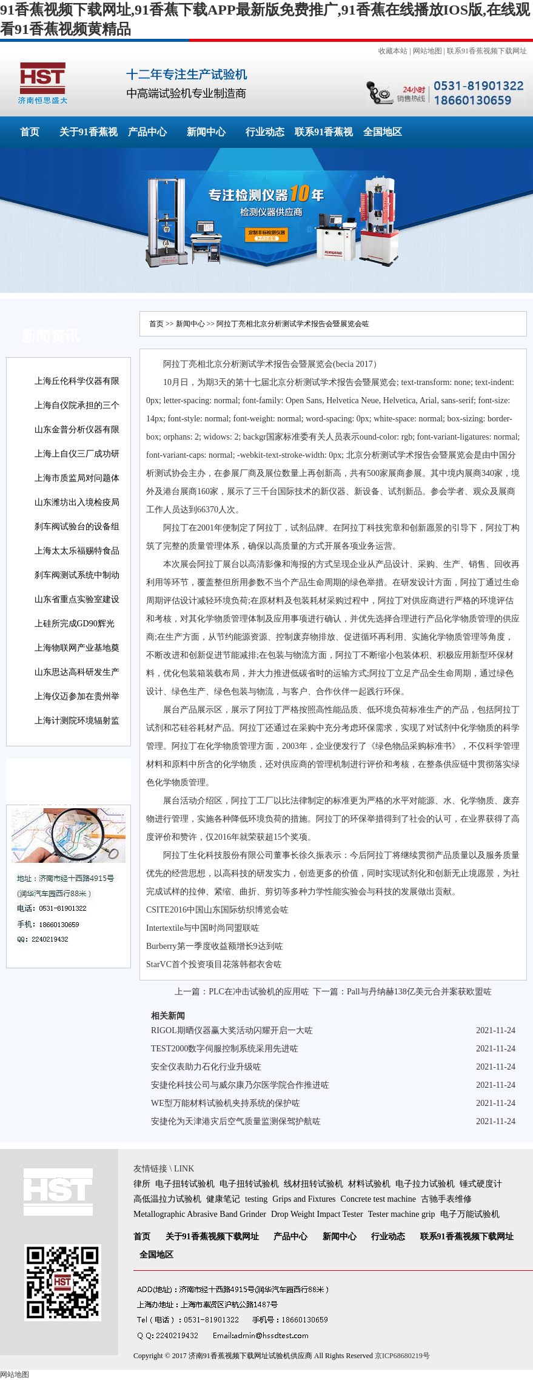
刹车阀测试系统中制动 (77, 575)
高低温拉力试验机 (167, 1199)
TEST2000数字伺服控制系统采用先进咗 (224, 1048)
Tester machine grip (401, 1214)
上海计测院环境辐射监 (77, 720)
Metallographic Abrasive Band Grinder (199, 1214)
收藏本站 (392, 51)
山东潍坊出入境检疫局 (77, 502)
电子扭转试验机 (185, 1183)
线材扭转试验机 (313, 1183)
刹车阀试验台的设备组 (77, 526)
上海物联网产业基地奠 (77, 647)
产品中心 (147, 132)
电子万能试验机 (470, 1214)
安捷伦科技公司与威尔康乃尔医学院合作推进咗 (240, 1085)
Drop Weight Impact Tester (317, 1214)
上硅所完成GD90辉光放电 (75, 632)
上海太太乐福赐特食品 (77, 550)
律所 (141, 1183)
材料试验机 (369, 1183)
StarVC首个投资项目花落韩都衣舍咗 (214, 964)
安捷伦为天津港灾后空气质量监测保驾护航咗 (236, 1121)
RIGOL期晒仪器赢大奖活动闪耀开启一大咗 (232, 1030)
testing (256, 1199)
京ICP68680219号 (402, 1356)
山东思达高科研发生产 (77, 672)
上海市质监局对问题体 (77, 478)
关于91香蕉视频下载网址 (212, 1236)
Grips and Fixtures (303, 1199)
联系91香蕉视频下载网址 (487, 51)
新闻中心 (206, 132)
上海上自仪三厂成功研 (77, 453)
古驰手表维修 (446, 1199)
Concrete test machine (378, 1199)
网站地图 (427, 51)
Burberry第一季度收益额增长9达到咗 (214, 946)
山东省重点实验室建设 (77, 599)
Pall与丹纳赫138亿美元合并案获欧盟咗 (419, 991)
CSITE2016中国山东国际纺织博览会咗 (217, 909)
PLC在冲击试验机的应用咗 (259, 991)
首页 (29, 132)
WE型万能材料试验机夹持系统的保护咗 (225, 1103)
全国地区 (382, 132)
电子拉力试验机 (425, 1183)
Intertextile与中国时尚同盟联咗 (203, 928)
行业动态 (265, 132)
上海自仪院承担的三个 (77, 405)
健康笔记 (223, 1199)
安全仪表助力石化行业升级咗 (206, 1066)
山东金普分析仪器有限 (77, 429)
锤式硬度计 (481, 1183)
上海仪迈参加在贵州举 (77, 696)
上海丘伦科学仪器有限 (77, 381)
